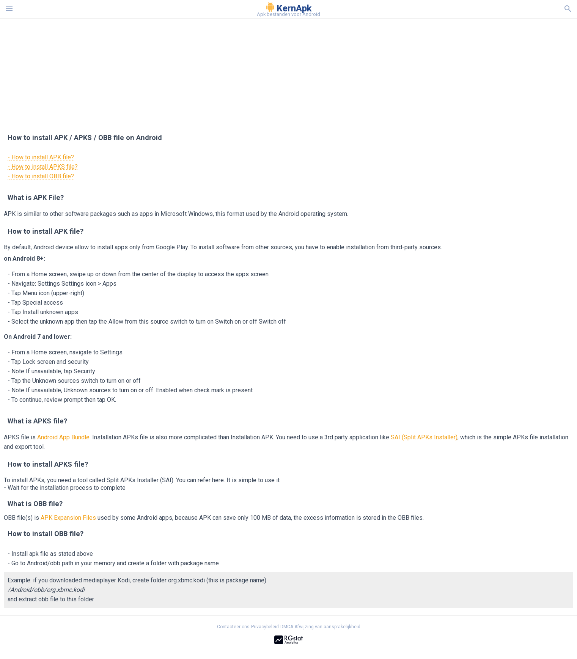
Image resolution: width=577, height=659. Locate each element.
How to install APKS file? (44, 166)
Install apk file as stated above (52, 553)
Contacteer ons (233, 626)
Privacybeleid (265, 626)
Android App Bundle (63, 437)
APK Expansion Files (68, 517)
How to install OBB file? (42, 176)
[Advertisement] (335, 72)
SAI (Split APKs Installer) (424, 437)
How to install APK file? (42, 157)
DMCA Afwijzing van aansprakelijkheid (320, 626)
